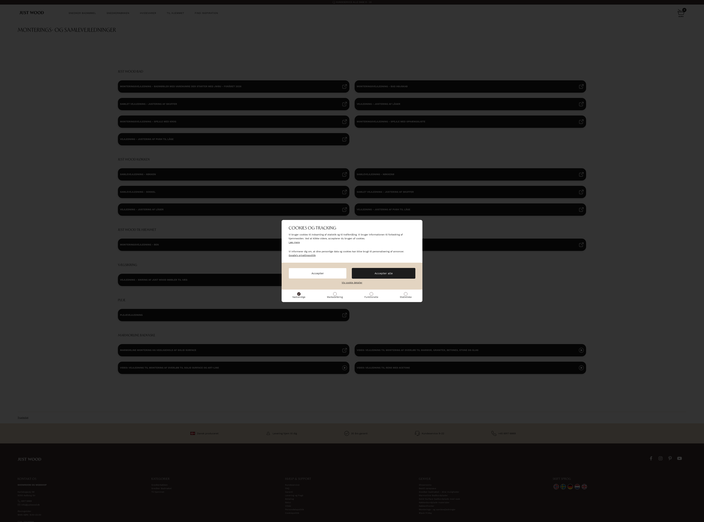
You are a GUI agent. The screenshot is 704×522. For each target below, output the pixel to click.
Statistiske (406, 297)
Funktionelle (371, 297)
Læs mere (294, 242)
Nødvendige (298, 297)
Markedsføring (335, 297)
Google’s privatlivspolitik (302, 255)
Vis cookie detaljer (352, 282)
